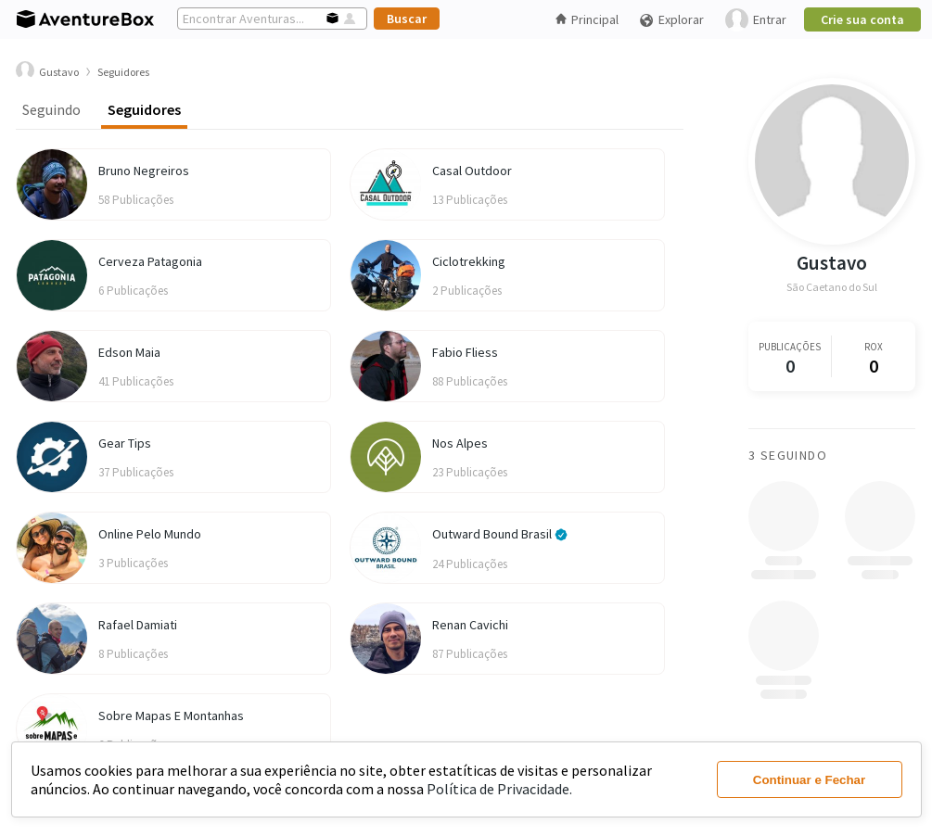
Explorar (671, 19)
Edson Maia (129, 352)
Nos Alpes (460, 443)
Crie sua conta (862, 19)
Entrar (755, 20)
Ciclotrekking (468, 261)
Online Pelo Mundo (149, 534)
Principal (587, 19)
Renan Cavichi (470, 624)
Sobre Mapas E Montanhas (171, 715)
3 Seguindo (787, 455)
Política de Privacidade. (499, 788)
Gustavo (832, 262)
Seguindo (51, 109)
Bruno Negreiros (143, 170)
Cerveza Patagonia (150, 261)
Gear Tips (124, 443)
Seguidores (144, 109)
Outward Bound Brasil (500, 534)
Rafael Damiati (137, 624)
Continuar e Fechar (809, 780)
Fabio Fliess (465, 352)
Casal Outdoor (472, 170)
